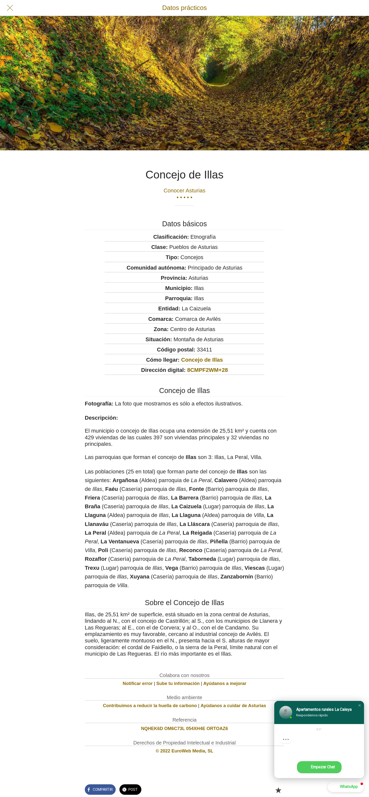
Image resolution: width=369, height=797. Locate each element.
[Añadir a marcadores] (278, 790)
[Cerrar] (10, 8)
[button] (359, 705)
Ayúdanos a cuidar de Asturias (233, 705)
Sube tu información (178, 683)
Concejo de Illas (202, 360)
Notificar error (138, 683)
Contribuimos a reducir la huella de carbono (150, 705)
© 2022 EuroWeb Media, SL (184, 750)
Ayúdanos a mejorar (224, 683)
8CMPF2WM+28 (207, 370)
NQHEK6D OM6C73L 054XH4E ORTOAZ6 (184, 728)
